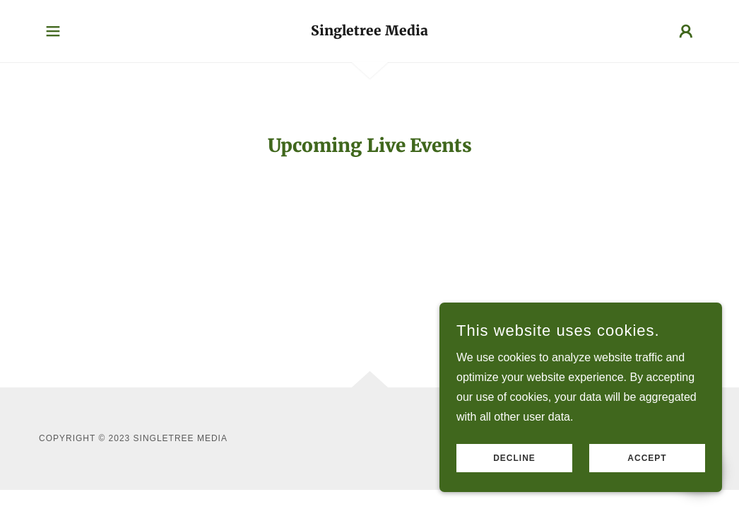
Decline (514, 458)
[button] (53, 31)
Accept (646, 458)
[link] (369, 31)
